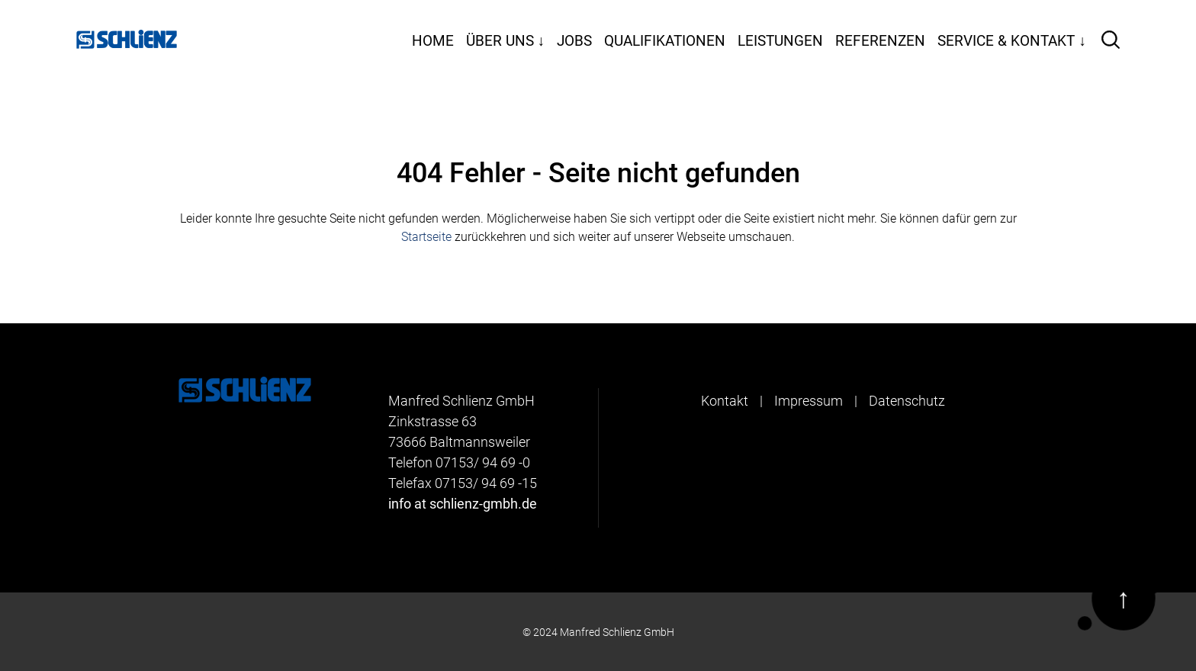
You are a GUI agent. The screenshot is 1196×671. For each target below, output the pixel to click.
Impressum (808, 401)
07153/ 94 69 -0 (483, 462)
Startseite (426, 237)
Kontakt (724, 401)
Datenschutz (907, 401)
